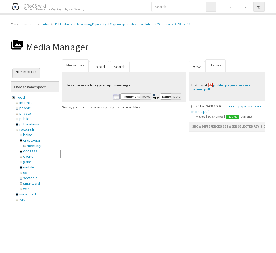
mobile (28, 167)
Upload (99, 66)
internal (25, 102)
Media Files (75, 65)
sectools (30, 177)
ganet (28, 161)
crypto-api (31, 140)
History (215, 65)
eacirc (28, 156)
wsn (26, 188)
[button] (227, 6)
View (197, 66)
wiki (22, 199)
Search (119, 66)
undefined (27, 194)
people (25, 108)
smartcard (31, 183)
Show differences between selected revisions (231, 126)
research (26, 129)
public (24, 118)
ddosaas (30, 151)
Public (46, 24)
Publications (63, 24)
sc (25, 172)
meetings (34, 145)
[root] (20, 97)
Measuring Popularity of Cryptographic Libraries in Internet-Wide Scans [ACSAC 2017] (134, 24)
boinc (27, 134)
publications (29, 124)
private (25, 113)
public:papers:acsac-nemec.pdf (220, 87)
